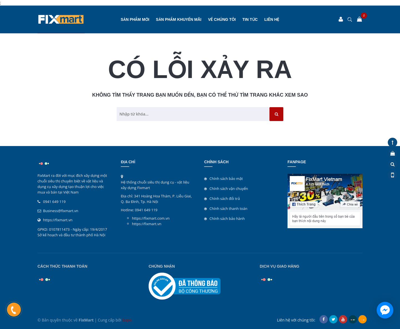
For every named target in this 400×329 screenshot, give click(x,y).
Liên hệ (271, 19)
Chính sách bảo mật (226, 178)
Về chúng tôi (222, 19)
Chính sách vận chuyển (228, 188)
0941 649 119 (54, 201)
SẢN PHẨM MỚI (135, 19)
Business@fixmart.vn (60, 210)
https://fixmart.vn (57, 219)
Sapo (127, 320)
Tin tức (250, 19)
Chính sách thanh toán (228, 208)
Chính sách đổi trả (224, 198)
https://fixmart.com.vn (150, 218)
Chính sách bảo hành (227, 218)
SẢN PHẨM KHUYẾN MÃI (178, 19)
